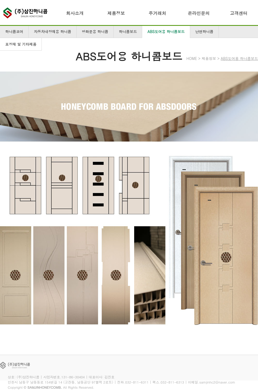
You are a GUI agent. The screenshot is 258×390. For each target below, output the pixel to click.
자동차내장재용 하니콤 (52, 31)
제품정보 (116, 13)
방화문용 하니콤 (95, 31)
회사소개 (75, 13)
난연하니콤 (204, 31)
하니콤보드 (128, 31)
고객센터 (238, 13)
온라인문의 (199, 13)
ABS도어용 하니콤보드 (165, 31)
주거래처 (157, 13)
